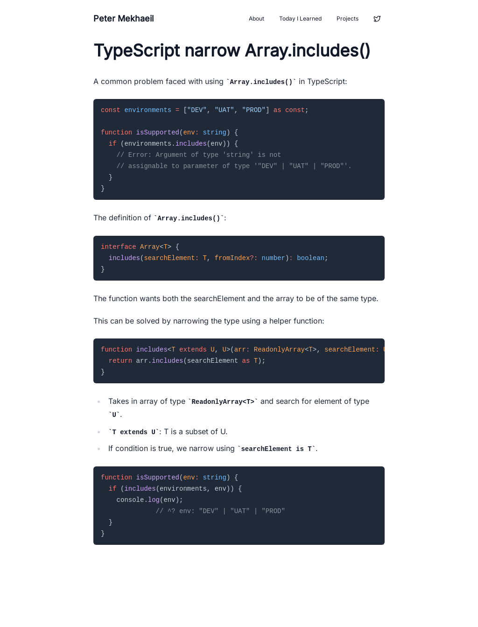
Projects (347, 18)
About (256, 18)
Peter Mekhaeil (123, 18)
